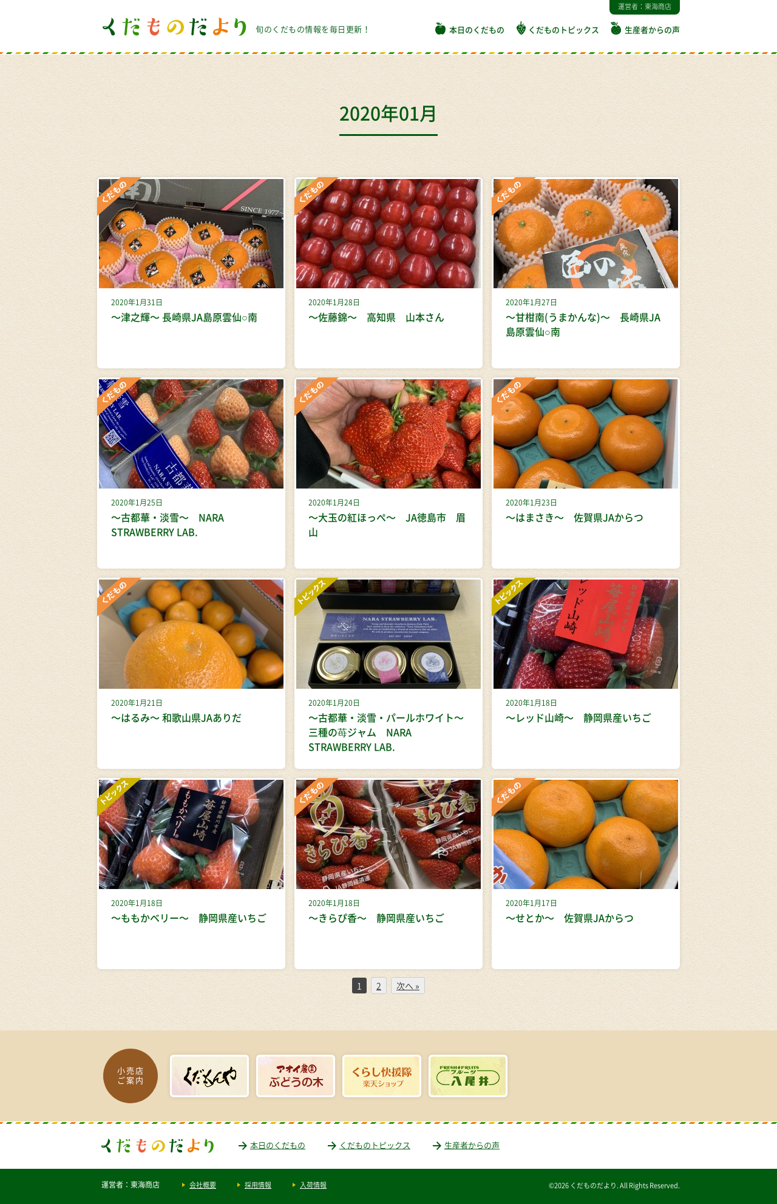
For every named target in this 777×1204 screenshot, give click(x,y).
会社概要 (202, 1185)
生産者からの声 (652, 29)
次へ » (407, 985)
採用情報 (258, 1185)
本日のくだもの (476, 29)
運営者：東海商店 (644, 6)
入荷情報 (313, 1185)
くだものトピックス (563, 29)
